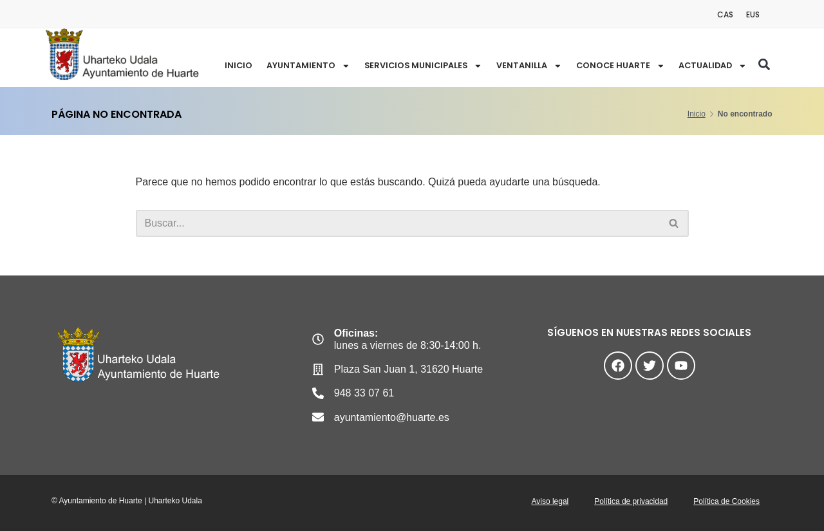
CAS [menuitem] (725, 14)
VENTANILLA (529, 66)
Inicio (236, 65)
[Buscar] (398, 223)
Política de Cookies (726, 501)
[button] (764, 65)
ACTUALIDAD (713, 66)
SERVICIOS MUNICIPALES (422, 66)
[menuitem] (725, 15)
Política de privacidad (631, 501)
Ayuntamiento (306, 66)
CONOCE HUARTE (620, 66)
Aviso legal (549, 501)
